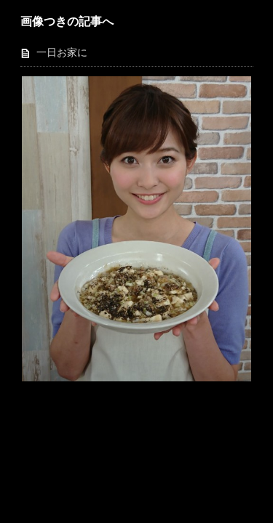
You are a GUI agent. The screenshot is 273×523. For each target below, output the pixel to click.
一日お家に (61, 52)
